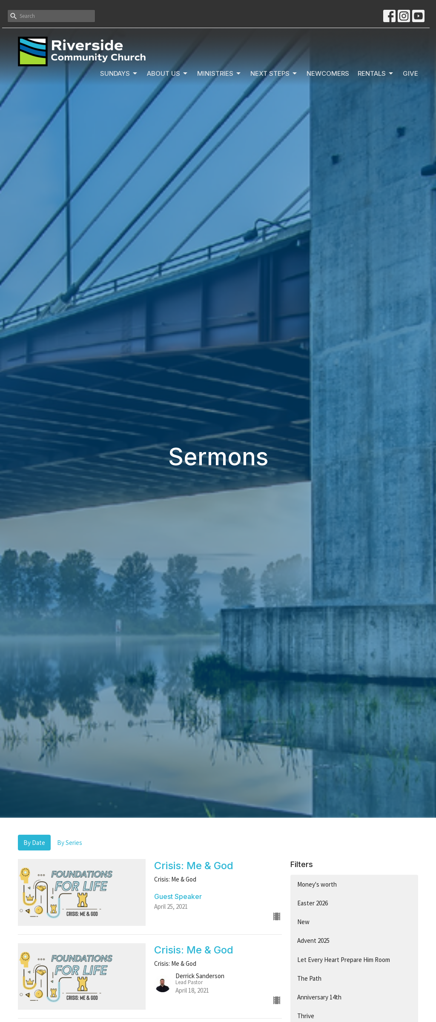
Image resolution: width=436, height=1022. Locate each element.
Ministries (219, 73)
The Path (309, 978)
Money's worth (317, 884)
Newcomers (328, 73)
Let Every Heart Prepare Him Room (343, 960)
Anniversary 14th (319, 997)
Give (410, 73)
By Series (69, 843)
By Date (34, 843)
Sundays (119, 73)
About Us (168, 73)
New (303, 922)
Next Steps (274, 73)
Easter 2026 (312, 903)
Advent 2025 (313, 940)
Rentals (376, 73)
